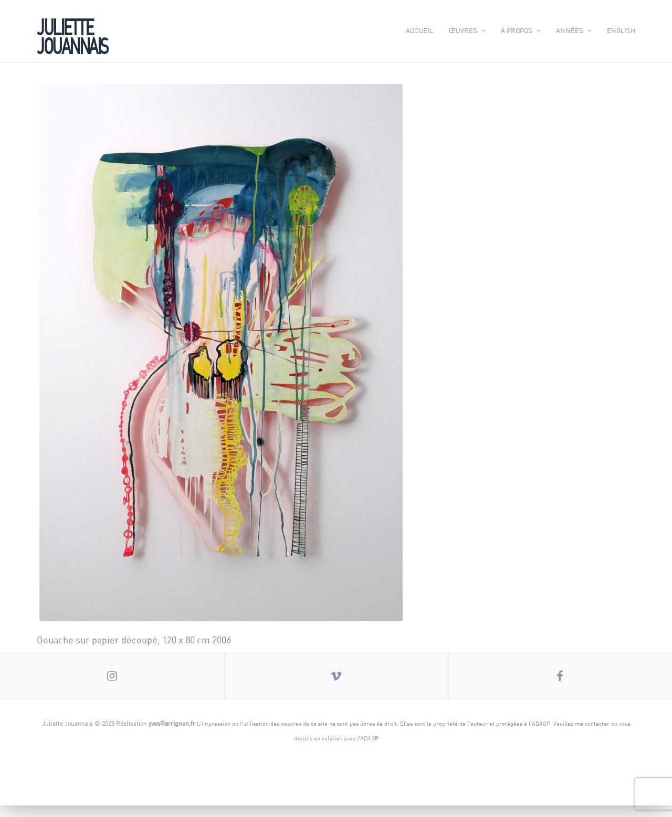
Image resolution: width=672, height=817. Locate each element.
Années (569, 30)
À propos (516, 30)
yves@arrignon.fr (172, 734)
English (621, 30)
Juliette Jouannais (72, 35)
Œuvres (463, 30)
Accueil (419, 30)
